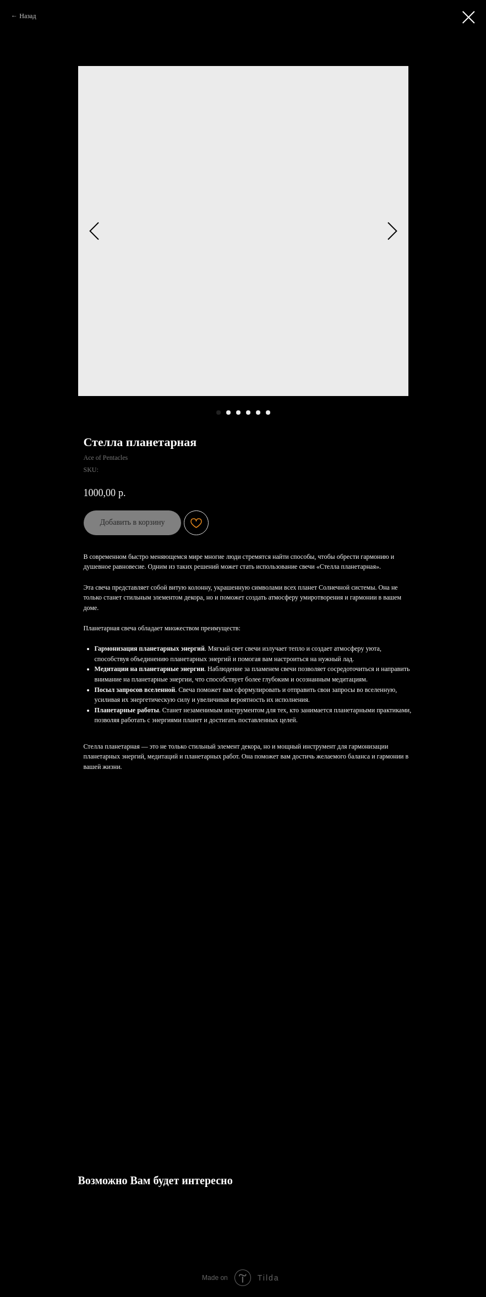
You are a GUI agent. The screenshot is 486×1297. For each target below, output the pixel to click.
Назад (27, 16)
